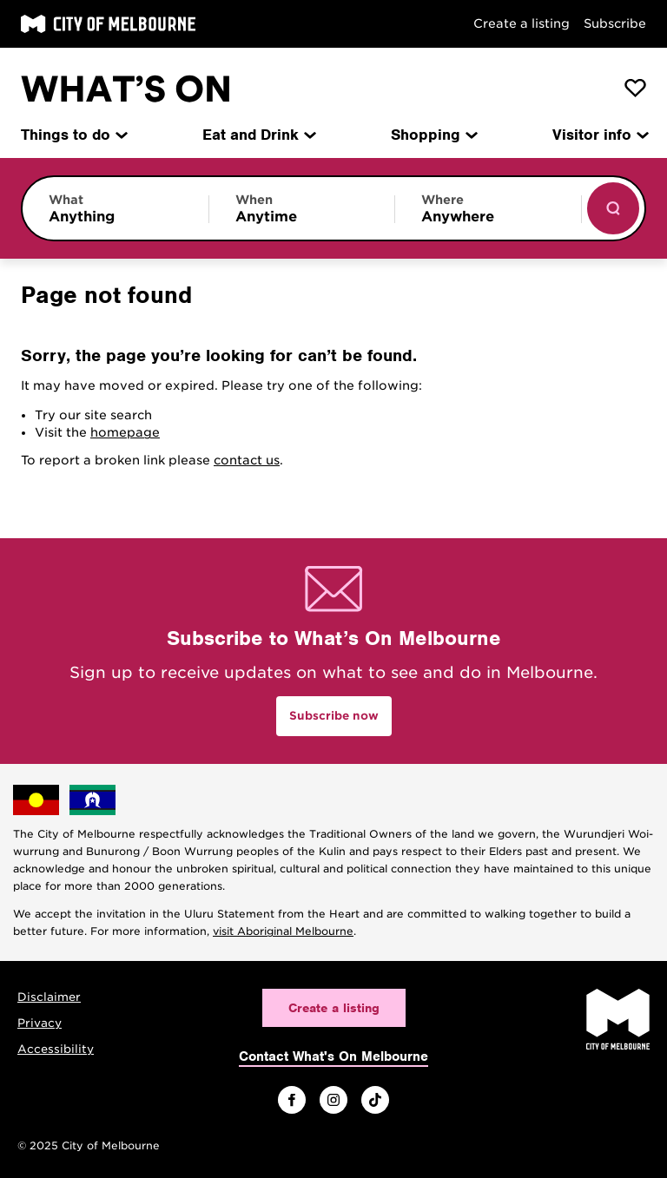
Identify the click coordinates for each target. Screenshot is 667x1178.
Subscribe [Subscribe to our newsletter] (615, 23)
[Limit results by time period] (302, 208)
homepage (125, 432)
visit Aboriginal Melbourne (283, 931)
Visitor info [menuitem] (599, 134)
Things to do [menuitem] (73, 134)
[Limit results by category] (115, 208)
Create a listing (521, 23)
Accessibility (55, 1049)
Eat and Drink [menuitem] (258, 134)
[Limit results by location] (488, 208)
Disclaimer (49, 997)
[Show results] (613, 208)
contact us (247, 460)
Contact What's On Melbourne (333, 1056)
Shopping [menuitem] (433, 134)
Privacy (39, 1023)
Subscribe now (334, 715)
